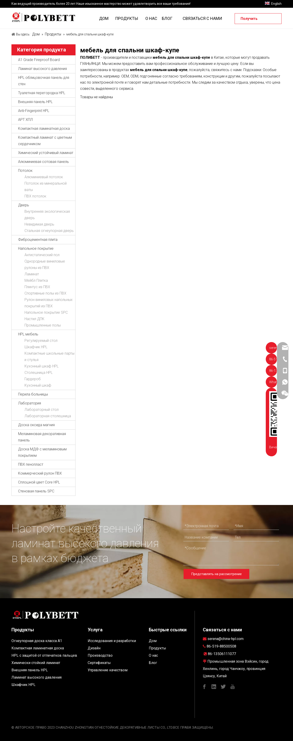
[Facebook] (204, 686)
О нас (153, 655)
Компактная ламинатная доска (44, 128)
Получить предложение (253, 20)
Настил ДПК (34, 319)
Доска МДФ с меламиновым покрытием (42, 452)
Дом (153, 641)
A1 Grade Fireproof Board (39, 60)
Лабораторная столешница (47, 416)
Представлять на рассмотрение (216, 574)
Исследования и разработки (112, 641)
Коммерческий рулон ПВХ (40, 473)
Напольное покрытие (36, 248)
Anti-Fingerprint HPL (33, 111)
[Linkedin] (214, 686)
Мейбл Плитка (36, 280)
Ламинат (31, 274)
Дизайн (94, 648)
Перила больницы (33, 394)
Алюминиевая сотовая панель (43, 161)
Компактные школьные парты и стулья (49, 356)
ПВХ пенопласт (30, 464)
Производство (100, 655)
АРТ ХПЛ (25, 119)
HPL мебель (28, 334)
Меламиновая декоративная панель (42, 437)
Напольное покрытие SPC (46, 312)
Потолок (25, 170)
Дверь (23, 205)
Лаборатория (29, 403)
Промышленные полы (42, 325)
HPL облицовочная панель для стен (43, 80)
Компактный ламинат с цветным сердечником (45, 140)
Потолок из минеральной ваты (45, 186)
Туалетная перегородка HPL (41, 93)
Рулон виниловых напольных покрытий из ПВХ (48, 302)
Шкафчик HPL (35, 347)
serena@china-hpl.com (225, 639)
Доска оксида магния (36, 425)
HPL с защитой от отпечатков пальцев (44, 655)
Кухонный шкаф (37, 385)
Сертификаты (99, 663)
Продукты (157, 648)
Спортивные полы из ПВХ (45, 293)
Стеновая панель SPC (36, 491)
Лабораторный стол (41, 409)
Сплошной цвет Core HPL (39, 482)
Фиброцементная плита (37, 239)
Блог (153, 663)
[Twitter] (223, 686)
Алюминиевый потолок (43, 177)
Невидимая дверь (39, 224)
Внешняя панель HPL (35, 102)
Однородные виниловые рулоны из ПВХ (44, 264)
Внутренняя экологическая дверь (47, 214)
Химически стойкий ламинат (35, 663)
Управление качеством (108, 670)
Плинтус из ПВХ (37, 287)
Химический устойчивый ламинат (45, 153)
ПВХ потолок (35, 196)
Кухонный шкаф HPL (41, 366)
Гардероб (32, 379)
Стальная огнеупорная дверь (49, 230)
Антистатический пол (42, 255)
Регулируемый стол (40, 340)
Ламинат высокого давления (42, 68)
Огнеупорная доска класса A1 (36, 641)
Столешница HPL (38, 372)
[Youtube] (232, 686)
